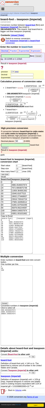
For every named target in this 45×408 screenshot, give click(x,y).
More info (18, 404)
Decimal (4, 51)
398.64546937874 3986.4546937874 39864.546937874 (17, 327)
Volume (16, 13)
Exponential (24, 51)
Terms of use (32, 397)
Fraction (13, 51)
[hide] (21, 35)
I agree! (35, 405)
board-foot (25, 13)
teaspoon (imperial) (9, 27)
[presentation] (34, 89)
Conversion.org (6, 13)
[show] (14, 35)
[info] (16, 72)
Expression (36, 51)
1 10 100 (17, 283)
